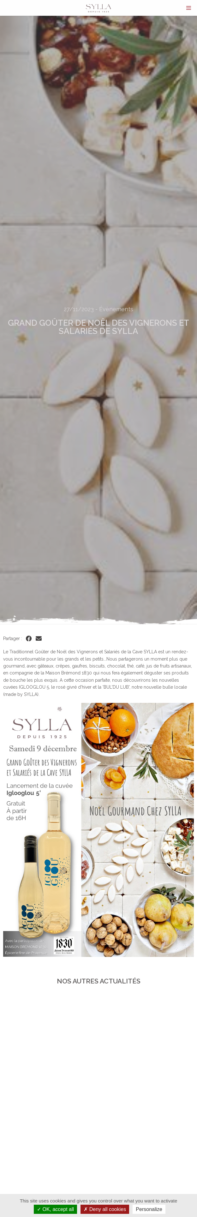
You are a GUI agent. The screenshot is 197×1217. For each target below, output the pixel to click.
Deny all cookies (105, 1209)
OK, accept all (55, 1209)
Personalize (149, 1209)
